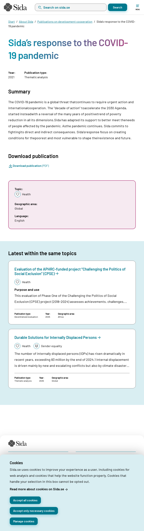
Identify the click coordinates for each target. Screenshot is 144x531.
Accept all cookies (25, 500)
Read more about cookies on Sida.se (37, 489)
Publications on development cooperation (64, 21)
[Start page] (15, 7)
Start (11, 21)
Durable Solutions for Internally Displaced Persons (55, 337)
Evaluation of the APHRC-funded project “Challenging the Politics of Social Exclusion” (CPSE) (70, 271)
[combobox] (70, 7)
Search (117, 7)
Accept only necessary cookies (34, 510)
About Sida (26, 21)
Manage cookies (23, 521)
